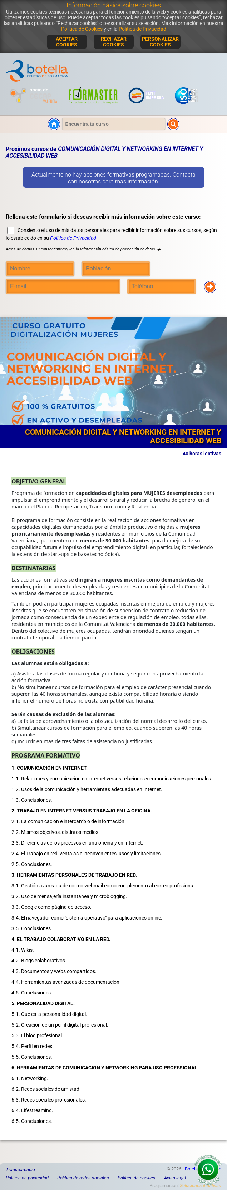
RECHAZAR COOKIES (114, 41)
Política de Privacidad (142, 29)
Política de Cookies (82, 29)
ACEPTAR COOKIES (67, 41)
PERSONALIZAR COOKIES (160, 41)
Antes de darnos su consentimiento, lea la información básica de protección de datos (83, 249)
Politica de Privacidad (73, 238)
